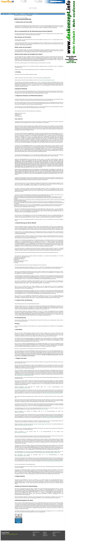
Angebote (34, 534)
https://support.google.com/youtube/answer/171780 (24, 375)
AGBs (34, 535)
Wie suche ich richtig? (53, 2)
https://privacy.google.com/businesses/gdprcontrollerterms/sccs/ (48, 452)
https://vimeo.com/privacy (19, 412)
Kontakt (54, 534)
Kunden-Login (45, 534)
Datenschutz (45, 535)
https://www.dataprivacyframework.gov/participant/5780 (52, 460)
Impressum (54, 535)
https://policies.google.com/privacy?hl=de (22, 387)
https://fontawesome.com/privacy (20, 432)
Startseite (24, 15)
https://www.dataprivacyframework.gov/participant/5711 (52, 417)
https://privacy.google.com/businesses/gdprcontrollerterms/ (25, 452)
